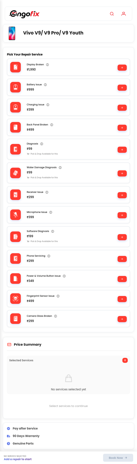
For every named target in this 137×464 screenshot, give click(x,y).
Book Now (118, 457)
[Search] (112, 13)
